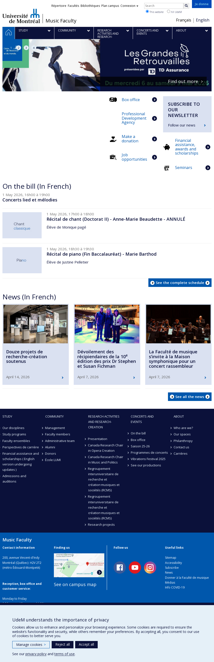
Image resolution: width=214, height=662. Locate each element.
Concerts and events (142, 417)
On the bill (138, 432)
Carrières (181, 452)
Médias (170, 581)
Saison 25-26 (140, 444)
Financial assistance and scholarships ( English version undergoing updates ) (20, 460)
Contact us (181, 445)
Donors (50, 452)
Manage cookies (31, 644)
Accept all (86, 644)
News (169, 571)
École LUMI (53, 458)
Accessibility (173, 561)
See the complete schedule (180, 281)
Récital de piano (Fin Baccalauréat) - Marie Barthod (101, 252)
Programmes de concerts (149, 451)
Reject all (62, 644)
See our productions (146, 464)
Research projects (101, 523)
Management (55, 426)
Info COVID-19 (175, 586)
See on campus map (75, 583)
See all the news (189, 394)
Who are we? (183, 426)
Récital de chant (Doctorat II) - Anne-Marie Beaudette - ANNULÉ (116, 218)
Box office (138, 438)
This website (155, 12)
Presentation (97, 437)
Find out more (183, 81)
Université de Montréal (21, 16)
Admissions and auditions (14, 477)
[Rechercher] (186, 6)
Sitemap (170, 556)
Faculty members (58, 433)
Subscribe (172, 566)
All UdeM (174, 12)
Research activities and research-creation (103, 420)
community (54, 415)
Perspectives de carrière (20, 445)
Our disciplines (13, 426)
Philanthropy (183, 439)
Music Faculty (61, 20)
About (179, 415)
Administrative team (60, 439)
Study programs (14, 433)
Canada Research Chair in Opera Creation (105, 446)
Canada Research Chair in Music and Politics (105, 458)
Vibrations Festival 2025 (148, 457)
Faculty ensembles (16, 439)
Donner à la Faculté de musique (187, 576)
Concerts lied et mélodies (29, 198)
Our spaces (182, 433)
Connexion (129, 6)
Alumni (50, 445)
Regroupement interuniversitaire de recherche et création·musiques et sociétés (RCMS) (103, 478)
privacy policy (36, 653)
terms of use (64, 653)
